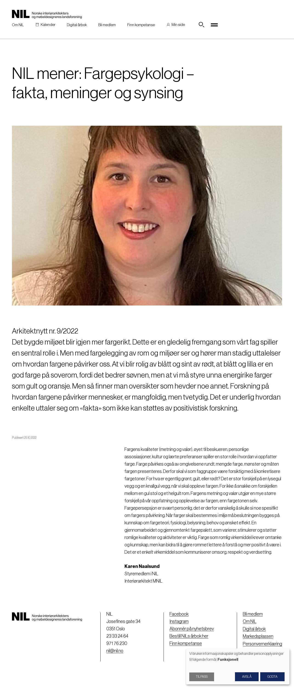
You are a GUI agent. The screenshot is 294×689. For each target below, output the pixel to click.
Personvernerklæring (262, 643)
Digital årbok (77, 25)
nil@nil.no (114, 651)
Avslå (247, 676)
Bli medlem (107, 25)
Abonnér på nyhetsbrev (191, 629)
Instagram (178, 621)
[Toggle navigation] (214, 25)
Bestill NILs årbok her (188, 636)
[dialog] (237, 666)
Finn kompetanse (141, 25)
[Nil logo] (47, 14)
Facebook (178, 614)
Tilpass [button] (202, 676)
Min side (178, 25)
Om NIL (18, 25)
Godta (272, 676)
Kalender (48, 25)
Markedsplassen (258, 636)
